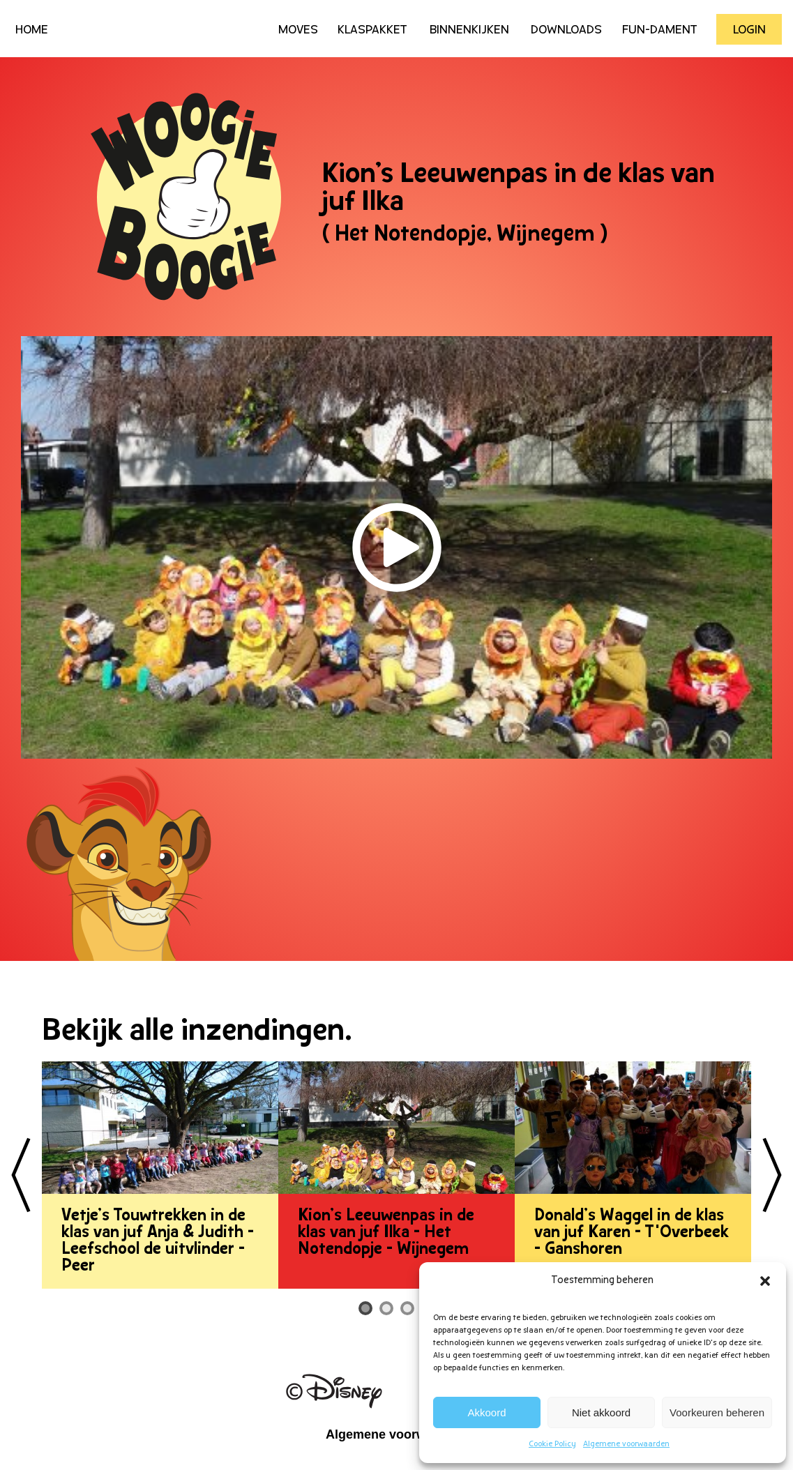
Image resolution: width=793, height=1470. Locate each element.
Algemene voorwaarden (626, 1444)
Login (749, 30)
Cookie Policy (552, 1444)
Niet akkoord (601, 1412)
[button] (765, 1281)
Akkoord (487, 1412)
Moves (298, 30)
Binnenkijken (469, 30)
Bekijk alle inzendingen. (197, 1032)
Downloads (566, 30)
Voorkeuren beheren (717, 1412)
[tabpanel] (160, 1175)
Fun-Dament (659, 30)
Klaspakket (372, 30)
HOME (31, 30)
